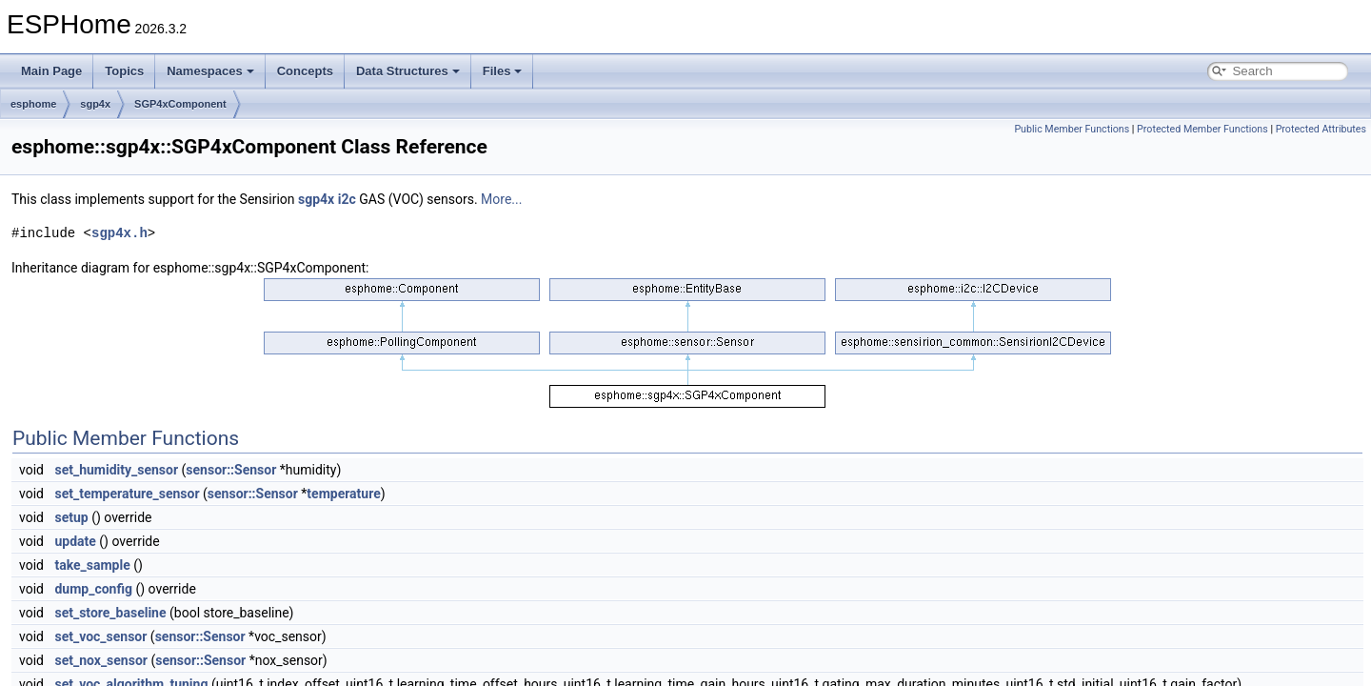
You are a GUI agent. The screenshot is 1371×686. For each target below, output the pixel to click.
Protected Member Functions (1202, 129)
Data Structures (408, 71)
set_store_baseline (110, 612)
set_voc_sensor (100, 636)
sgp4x (95, 104)
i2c (347, 199)
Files (503, 71)
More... (501, 199)
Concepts (305, 71)
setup (71, 517)
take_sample (91, 565)
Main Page (51, 71)
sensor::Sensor (231, 469)
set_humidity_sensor (116, 469)
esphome (33, 104)
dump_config (93, 588)
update (74, 541)
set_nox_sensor (101, 660)
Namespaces (210, 71)
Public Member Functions (1071, 129)
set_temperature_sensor (126, 493)
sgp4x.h (119, 233)
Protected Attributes (1321, 129)
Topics (124, 71)
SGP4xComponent (180, 104)
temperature (343, 493)
